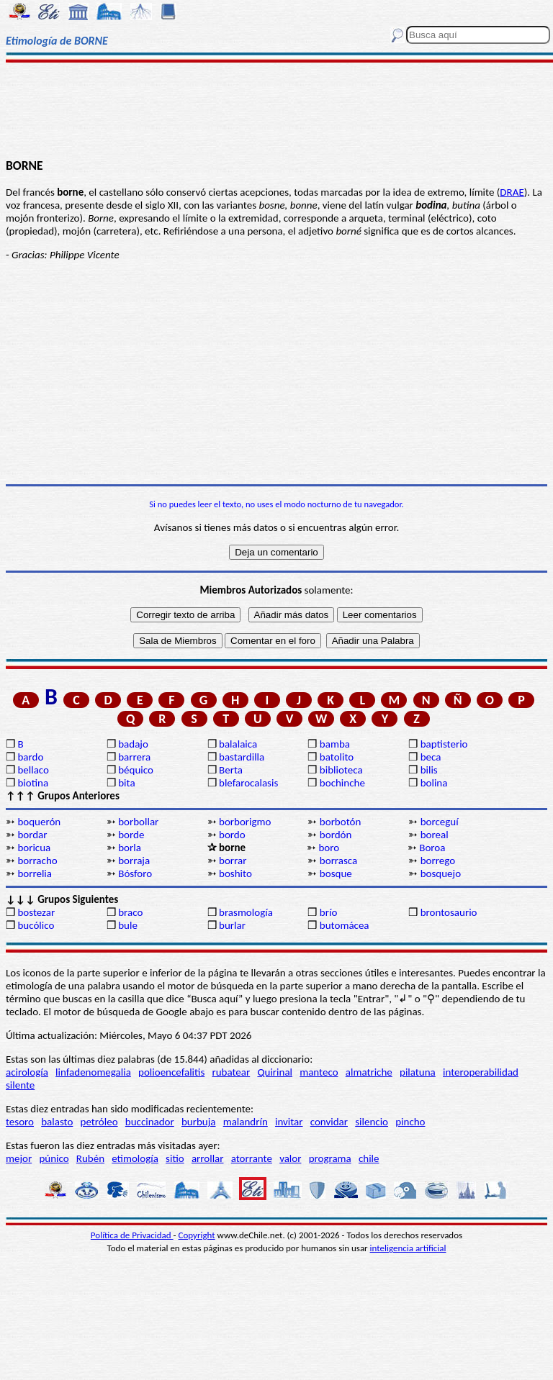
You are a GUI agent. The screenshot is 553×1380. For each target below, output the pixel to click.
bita (126, 782)
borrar (232, 860)
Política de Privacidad (132, 1235)
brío (328, 912)
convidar (329, 1121)
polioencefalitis (171, 1072)
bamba (335, 743)
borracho (37, 860)
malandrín (245, 1121)
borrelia (34, 873)
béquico (135, 769)
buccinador (149, 1121)
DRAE (511, 192)
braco (130, 912)
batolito (337, 756)
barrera (134, 756)
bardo (30, 756)
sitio (175, 1158)
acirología (27, 1072)
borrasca (338, 860)
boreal (435, 834)
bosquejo (441, 873)
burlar (232, 925)
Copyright (197, 1235)
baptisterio (444, 743)
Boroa (432, 847)
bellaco (33, 769)
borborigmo (245, 821)
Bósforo (135, 873)
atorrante (251, 1158)
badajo (133, 743)
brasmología (246, 912)
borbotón (340, 821)
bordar (32, 834)
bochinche (342, 782)
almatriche (369, 1072)
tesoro (20, 1121)
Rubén (90, 1158)
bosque (336, 873)
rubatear (231, 1072)
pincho (410, 1121)
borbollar (138, 821)
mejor (19, 1158)
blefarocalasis (248, 782)
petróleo (99, 1121)
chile (369, 1158)
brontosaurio (449, 912)
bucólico (35, 925)
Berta (231, 769)
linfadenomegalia (93, 1072)
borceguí (440, 821)
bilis (429, 769)
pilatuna (418, 1072)
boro (328, 847)
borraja (134, 860)
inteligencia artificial (408, 1248)
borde (131, 834)
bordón (336, 834)
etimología (135, 1158)
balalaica (238, 743)
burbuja (198, 1121)
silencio (371, 1121)
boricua (33, 847)
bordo (232, 834)
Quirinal (274, 1072)
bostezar (36, 912)
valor (290, 1158)
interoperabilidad (480, 1072)
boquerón (38, 821)
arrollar (208, 1158)
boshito (235, 873)
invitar (289, 1121)
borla (129, 847)
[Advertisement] (276, 109)
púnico (53, 1158)
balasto (57, 1121)
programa (330, 1158)
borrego (438, 860)
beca (431, 756)
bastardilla (241, 756)
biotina (32, 782)
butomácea (344, 925)
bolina (434, 782)
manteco (319, 1072)
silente (20, 1085)
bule (128, 925)
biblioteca (341, 769)
